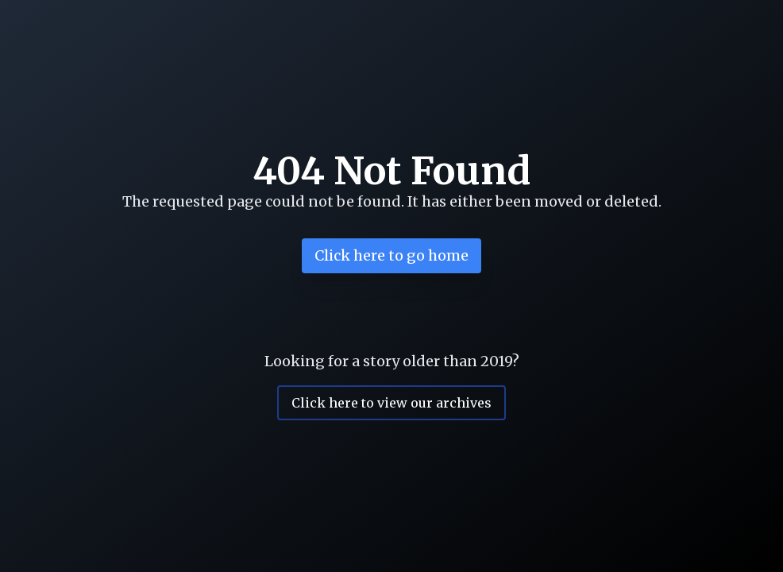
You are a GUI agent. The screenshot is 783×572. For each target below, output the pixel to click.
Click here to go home (391, 255)
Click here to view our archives (391, 403)
